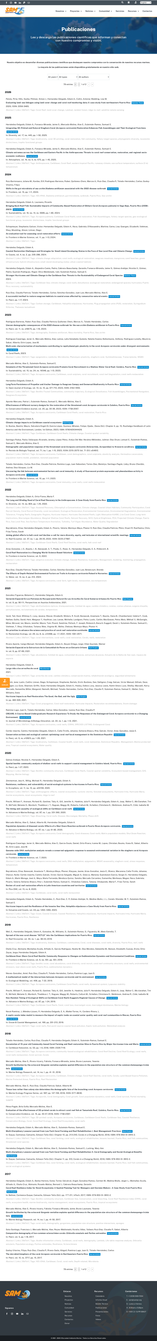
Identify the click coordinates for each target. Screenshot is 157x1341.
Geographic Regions (40, 514)
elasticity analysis (110, 454)
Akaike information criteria (48, 1240)
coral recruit (86, 963)
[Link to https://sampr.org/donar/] (136, 2)
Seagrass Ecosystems (16, 395)
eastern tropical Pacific (83, 163)
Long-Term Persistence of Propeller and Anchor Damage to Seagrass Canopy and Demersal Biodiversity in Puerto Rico (62, 384)
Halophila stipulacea (72, 303)
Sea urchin (107, 196)
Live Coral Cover (127, 514)
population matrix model (17, 458)
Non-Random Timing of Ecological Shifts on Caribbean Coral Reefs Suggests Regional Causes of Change (55, 998)
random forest (80, 110)
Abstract (10, 110)
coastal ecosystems (67, 792)
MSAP (99, 861)
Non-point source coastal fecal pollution (66, 1026)
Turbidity (66, 521)
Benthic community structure (49, 771)
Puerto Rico (95, 196)
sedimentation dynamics (60, 967)
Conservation (85, 1199)
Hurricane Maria (136, 792)
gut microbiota (72, 196)
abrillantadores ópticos (47, 606)
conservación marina (80, 676)
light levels (72, 581)
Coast (38, 914)
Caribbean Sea (114, 1117)
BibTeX (25, 110)
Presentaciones (102, 1312)
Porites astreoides (43, 1244)
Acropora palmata (44, 216)
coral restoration (72, 139)
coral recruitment (90, 374)
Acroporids (41, 1096)
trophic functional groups (30, 142)
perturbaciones (13, 609)
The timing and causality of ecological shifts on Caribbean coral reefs (39, 809)
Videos (98, 1319)
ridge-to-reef (94, 110)
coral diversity (73, 963)
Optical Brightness (102, 518)
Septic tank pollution (96, 1026)
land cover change (55, 110)
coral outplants (94, 454)
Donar (67, 1323)
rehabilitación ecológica (102, 676)
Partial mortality (137, 1096)
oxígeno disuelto (139, 606)
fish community (88, 139)
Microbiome (63, 357)
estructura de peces (94, 655)
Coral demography (56, 1096)
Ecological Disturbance (96, 391)
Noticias (68, 1304)
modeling (117, 560)
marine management (57, 1202)
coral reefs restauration (132, 374)
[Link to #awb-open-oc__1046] (122, 2)
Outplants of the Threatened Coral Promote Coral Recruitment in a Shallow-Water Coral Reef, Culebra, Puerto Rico (71, 367)
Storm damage (130, 703)
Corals (85, 637)
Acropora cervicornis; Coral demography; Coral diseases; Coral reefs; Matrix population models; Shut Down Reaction (90, 833)
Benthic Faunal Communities (49, 391)
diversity (116, 942)
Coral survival (35, 1055)
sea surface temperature (123, 163)
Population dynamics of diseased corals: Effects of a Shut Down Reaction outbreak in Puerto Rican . (63, 826)
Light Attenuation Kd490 (107, 514)
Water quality (45, 745)
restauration (11, 563)
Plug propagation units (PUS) (107, 303)
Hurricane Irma (121, 792)
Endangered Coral (101, 724)
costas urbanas (124, 606)
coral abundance (57, 963)
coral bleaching (99, 1199)
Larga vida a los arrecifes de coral (22, 668)
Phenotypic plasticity (80, 357)
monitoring (128, 560)
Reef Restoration (49, 1079)
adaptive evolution (44, 560)
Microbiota (93, 1261)
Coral (82, 942)
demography (42, 332)
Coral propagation (44, 703)
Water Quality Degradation (105, 521)
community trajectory (74, 391)
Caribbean (55, 163)
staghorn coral (97, 357)
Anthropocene (42, 163)
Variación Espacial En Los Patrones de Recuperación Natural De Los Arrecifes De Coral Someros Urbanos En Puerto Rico (63, 599)
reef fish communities (137, 1138)
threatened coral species (17, 1142)
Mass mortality (75, 332)
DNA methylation (76, 861)
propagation (139, 560)
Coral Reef (41, 110)
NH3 (90, 518)
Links (18, 110)
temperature (12, 865)
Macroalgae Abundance (30, 518)
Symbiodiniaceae (113, 357)
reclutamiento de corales (33, 609)
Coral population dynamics (91, 1096)
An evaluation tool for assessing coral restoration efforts (33, 234)
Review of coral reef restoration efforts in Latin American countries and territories (45, 885)
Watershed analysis (116, 1026)
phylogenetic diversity (128, 139)
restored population (49, 458)
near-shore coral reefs (26, 967)
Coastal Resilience (79, 560)
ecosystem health (20, 1202)
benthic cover (42, 963)
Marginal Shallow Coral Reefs (56, 518)
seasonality (108, 861)
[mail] (29, 3)
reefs (91, 637)
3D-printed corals (44, 1117)
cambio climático (100, 606)
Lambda (100, 1240)
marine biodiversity (38, 1202)
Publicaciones (101, 1308)
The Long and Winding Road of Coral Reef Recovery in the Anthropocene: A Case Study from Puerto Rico (56, 500)
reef (135, 942)
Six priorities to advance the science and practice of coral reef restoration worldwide (46, 630)
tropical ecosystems (107, 1202)
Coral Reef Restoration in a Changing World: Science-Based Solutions (39, 552)
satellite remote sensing (112, 110)
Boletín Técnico (102, 1304)
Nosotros (68, 1296)
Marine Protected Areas (17, 1079)
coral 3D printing (56, 139)
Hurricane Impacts (84, 703)
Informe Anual (101, 1300)
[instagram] (11, 3)
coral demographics (76, 454)
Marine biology (22, 774)
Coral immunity (63, 482)
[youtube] (15, 3)
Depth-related (80, 1261)
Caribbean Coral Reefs (64, 216)
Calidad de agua (83, 606)
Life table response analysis (118, 1240)
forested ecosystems (103, 792)
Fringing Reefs (23, 514)
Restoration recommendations (108, 703)
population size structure (83, 1223)
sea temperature (99, 581)
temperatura (52, 609)
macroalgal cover (82, 1005)
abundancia (41, 655)
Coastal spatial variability (97, 433)
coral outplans (74, 374)
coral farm (61, 581)
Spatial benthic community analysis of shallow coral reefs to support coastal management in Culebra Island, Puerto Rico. (64, 763)
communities (73, 942)
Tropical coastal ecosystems (24, 745)
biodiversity (41, 139)
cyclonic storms (85, 792)
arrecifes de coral (44, 676)
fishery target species (107, 139)
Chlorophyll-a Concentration (67, 507)
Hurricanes (88, 303)
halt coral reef (94, 542)
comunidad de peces (74, 655)
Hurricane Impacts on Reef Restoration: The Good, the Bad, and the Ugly (40, 696)
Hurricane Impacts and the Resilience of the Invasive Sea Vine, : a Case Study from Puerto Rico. (61, 906)
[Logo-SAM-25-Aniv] (15, 8)
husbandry (93, 560)
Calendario (100, 1296)
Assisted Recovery (44, 507)
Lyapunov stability (116, 984)
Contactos (69, 1319)
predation (34, 458)
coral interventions (44, 637)
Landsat (69, 110)
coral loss (68, 1005)
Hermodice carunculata (131, 454)
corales (112, 606)
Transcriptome (129, 357)
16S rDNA (40, 1261)
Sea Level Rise (18, 521)
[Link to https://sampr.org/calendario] (129, 2)
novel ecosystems (33, 795)
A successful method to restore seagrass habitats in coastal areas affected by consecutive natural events (56, 296)
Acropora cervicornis (45, 374)
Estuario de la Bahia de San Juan (120, 655)
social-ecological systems (18, 1166)
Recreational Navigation (137, 391)
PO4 (114, 518)
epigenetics (41, 357)
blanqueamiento (66, 606)
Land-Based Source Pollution (133, 1076)
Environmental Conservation (96, 511)
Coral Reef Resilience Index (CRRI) (124, 1199)
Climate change (76, 433)
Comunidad (69, 1308)
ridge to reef (49, 795)
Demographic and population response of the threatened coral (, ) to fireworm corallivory (70, 447)
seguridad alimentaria (125, 676)
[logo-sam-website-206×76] (17, 1291)
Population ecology (25, 1244)
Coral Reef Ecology (126, 1051)
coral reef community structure (108, 963)
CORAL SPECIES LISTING (80, 724)
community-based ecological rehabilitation (76, 1051)
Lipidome (52, 357)
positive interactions (105, 1223)
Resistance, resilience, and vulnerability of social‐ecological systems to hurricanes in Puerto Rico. (52, 784)
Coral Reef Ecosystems (63, 1121)
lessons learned (107, 1138)
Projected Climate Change (129, 518)
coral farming (57, 1138)
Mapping (10, 774)
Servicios (68, 1312)
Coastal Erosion (49, 914)
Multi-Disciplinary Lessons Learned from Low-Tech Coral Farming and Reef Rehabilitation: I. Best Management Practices (63, 1131)
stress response (137, 861)
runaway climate (103, 163)
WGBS (140, 357)
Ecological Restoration (71, 511)
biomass (52, 942)
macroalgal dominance (102, 1005)
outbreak (84, 196)
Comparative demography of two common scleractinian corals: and (56, 1233)
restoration (127, 303)
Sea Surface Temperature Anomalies (43, 521)
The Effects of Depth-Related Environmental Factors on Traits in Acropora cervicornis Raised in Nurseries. (57, 573)
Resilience (34, 917)
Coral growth (72, 1096)
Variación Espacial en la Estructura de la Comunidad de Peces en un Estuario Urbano (46, 647)
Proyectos (69, 1300)
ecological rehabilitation (87, 1138)
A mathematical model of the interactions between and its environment (50, 977)
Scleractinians (70, 1244)
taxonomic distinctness (33, 220)
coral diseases (93, 942)
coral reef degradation (109, 374)
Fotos (98, 1316)
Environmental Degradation (123, 511)
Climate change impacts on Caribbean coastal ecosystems (34, 422)
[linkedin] (20, 3)
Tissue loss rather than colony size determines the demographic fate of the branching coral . (60, 1089)
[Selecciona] (146, 2)
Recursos (68, 1316)
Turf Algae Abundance (81, 521)
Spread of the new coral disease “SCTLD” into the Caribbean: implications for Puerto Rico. (49, 935)
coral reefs (77, 482)
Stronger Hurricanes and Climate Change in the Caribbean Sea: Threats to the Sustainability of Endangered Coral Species (64, 275)
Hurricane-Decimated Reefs (82, 514)
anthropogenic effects (46, 792)
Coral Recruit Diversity (31, 511)
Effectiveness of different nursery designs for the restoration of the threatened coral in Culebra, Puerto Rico (68, 405)
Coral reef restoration (64, 703)
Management (105, 560)
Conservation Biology (16, 1121)
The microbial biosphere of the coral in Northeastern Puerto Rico (47, 1254)
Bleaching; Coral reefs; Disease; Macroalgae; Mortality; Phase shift (67, 816)
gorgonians (65, 1223)
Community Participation (132, 507)
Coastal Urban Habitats (109, 507)
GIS (144, 771)
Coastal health (65, 742)
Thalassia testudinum (25, 307)
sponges (120, 1223)
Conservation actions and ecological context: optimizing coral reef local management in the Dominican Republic (59, 734)
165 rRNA (40, 196)
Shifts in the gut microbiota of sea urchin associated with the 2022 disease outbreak (56, 188)
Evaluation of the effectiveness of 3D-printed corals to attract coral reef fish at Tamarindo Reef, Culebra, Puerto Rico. (62, 1110)
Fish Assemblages (101, 216)
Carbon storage (43, 303)
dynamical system (98, 984)
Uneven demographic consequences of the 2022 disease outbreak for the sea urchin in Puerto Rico (62, 325)
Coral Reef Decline (67, 542)
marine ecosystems (15, 795)
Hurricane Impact (59, 514)
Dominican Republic (110, 742)
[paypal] (24, 3)
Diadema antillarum (55, 196)
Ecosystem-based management (126, 771)
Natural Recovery (79, 518)
